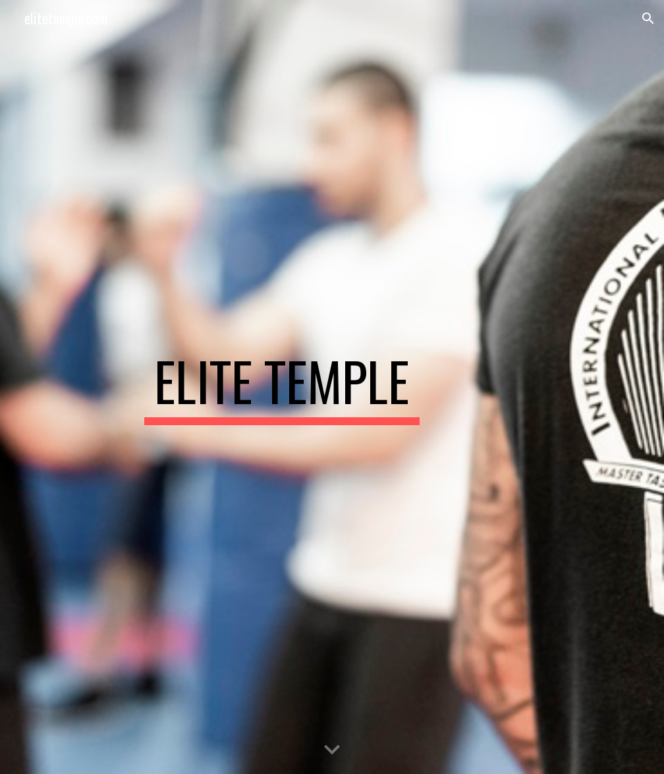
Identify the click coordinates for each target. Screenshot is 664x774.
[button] (648, 18)
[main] (281, 387)
